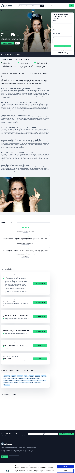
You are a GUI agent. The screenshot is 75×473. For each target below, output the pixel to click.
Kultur (38, 378)
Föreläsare (53, 5)
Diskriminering (7, 376)
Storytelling (22, 382)
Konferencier (32, 378)
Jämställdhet (14, 378)
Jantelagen (21, 378)
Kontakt (71, 5)
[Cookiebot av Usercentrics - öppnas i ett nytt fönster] (7, 471)
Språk (11, 382)
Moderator (59, 5)
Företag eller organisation (57, 33)
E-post (54, 24)
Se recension (11, 30)
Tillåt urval (65, 461)
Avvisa (65, 465)
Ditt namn (54, 20)
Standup (16, 382)
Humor (25, 376)
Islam (9, 378)
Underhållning (37, 382)
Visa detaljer (63, 470)
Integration (37, 376)
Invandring (44, 376)
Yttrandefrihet (6, 384)
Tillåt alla (65, 457)
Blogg (28, 0)
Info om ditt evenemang (57, 37)
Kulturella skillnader (8, 380)
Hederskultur (19, 376)
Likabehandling (32, 380)
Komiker (26, 378)
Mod (44, 380)
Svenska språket (29, 382)
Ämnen (65, 5)
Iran (5, 378)
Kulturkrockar (16, 380)
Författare (13, 376)
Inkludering (31, 376)
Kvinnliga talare (24, 380)
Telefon (53, 29)
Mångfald (39, 380)
